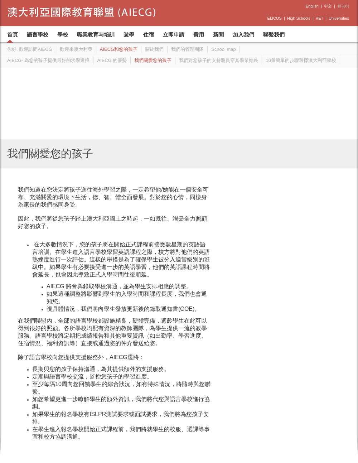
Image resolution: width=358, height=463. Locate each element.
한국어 (343, 6)
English (312, 6)
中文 (328, 6)
